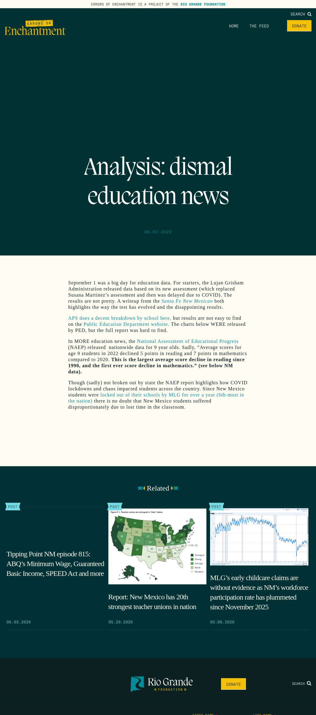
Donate (299, 25)
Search (300, 13)
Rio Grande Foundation (203, 4)
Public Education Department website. (127, 324)
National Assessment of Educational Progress (188, 341)
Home (234, 25)
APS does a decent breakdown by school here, (119, 318)
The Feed (259, 25)
